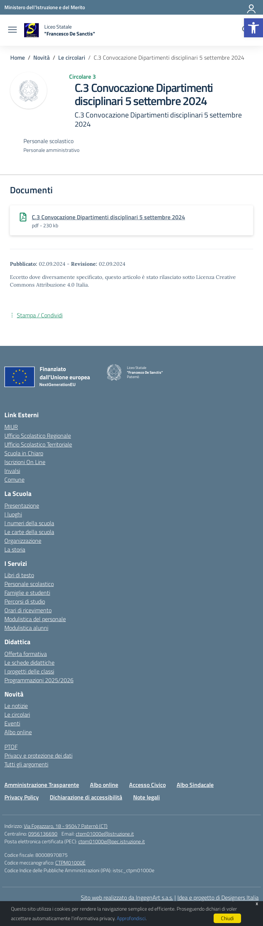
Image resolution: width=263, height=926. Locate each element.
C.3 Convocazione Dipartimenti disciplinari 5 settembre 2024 (108, 217)
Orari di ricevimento (28, 610)
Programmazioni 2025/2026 (39, 680)
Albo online (18, 732)
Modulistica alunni (26, 627)
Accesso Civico (147, 784)
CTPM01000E (70, 862)
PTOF (11, 746)
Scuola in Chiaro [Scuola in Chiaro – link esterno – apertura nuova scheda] (23, 453)
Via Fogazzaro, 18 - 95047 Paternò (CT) (66, 826)
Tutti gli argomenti (26, 764)
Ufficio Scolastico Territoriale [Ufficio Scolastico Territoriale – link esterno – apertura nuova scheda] (38, 444)
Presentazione (21, 505)
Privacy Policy (21, 797)
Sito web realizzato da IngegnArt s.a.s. (127, 897)
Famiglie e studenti (27, 592)
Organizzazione (22, 540)
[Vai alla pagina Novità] (41, 57)
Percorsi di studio (24, 601)
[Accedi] (252, 7)
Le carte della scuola (29, 531)
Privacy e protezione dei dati (38, 755)
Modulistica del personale (35, 619)
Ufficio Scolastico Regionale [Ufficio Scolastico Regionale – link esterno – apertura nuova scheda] (37, 435)
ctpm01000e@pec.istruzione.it (111, 841)
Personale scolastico (29, 583)
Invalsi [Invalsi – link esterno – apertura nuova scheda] (12, 470)
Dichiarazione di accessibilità (86, 797)
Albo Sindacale (195, 784)
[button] (253, 27)
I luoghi (13, 514)
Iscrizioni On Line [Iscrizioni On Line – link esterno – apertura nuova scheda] (24, 462)
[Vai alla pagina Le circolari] (71, 57)
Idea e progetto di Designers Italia (218, 897)
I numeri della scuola (29, 523)
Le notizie (16, 705)
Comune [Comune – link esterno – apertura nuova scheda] (14, 479)
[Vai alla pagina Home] (17, 57)
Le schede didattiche (29, 662)
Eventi (12, 723)
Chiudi (227, 918)
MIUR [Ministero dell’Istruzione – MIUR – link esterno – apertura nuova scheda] (11, 426)
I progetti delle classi (29, 671)
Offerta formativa (25, 653)
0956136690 (42, 833)
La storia (14, 549)
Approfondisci (131, 918)
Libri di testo (19, 575)
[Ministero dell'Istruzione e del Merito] (44, 7)
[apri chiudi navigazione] (12, 30)
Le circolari (17, 714)
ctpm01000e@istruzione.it (105, 833)
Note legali (146, 797)
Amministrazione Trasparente (41, 784)
